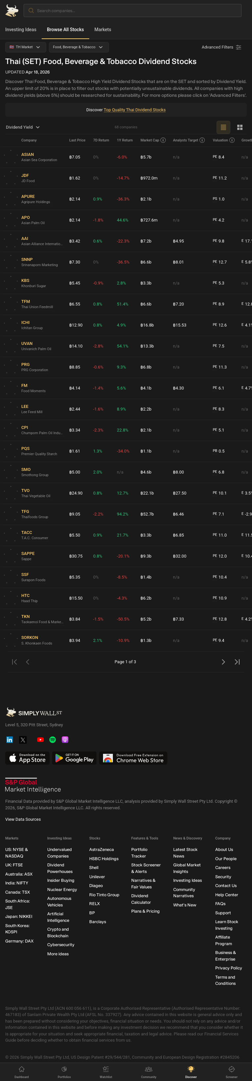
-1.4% (98, 388)
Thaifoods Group (34, 517)
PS (215, 199)
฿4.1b (145, 388)
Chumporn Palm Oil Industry (42, 433)
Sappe (26, 559)
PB (215, 451)
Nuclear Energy (62, 889)
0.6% (97, 241)
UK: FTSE (14, 864)
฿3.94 (74, 640)
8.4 (218, 157)
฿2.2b (145, 409)
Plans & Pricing (145, 911)
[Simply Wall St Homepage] (11, 10)
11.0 (220, 535)
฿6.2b (145, 598)
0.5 (218, 451)
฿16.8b (147, 325)
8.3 (218, 409)
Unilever (97, 876)
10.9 (220, 598)
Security (223, 876)
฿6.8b (145, 367)
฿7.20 (178, 304)
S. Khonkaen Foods (36, 643)
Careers (222, 867)
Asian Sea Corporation (39, 160)
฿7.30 (74, 262)
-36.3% (123, 199)
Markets (102, 29)
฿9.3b (145, 556)
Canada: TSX (17, 891)
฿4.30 (178, 388)
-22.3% (123, 241)
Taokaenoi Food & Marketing (42, 622)
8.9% (121, 409)
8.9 (218, 304)
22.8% (122, 430)
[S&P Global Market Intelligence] (33, 785)
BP (92, 912)
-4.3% (122, 598)
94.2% (122, 514)
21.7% (122, 535)
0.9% (97, 199)
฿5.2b (145, 619)
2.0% (97, 472)
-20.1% (123, 556)
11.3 (220, 367)
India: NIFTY (16, 882)
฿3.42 (74, 241)
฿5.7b (145, 157)
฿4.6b (145, 472)
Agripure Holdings (35, 202)
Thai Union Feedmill (37, 307)
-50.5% (123, 619)
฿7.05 (74, 157)
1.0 (218, 199)
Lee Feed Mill (32, 412)
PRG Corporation (34, 370)
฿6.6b (145, 262)
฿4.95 (178, 241)
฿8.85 (74, 367)
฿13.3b (147, 346)
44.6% (122, 220)
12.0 (220, 556)
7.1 (218, 514)
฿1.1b (145, 451)
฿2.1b (145, 199)
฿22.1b (147, 493)
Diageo (96, 885)
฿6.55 (74, 304)
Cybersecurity (60, 944)
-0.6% (98, 367)
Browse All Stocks (65, 29)
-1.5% (98, 619)
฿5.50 (74, 535)
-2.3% (98, 430)
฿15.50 (76, 598)
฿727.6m (149, 220)
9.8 (218, 241)
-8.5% (122, 577)
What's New (184, 904)
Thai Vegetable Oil (36, 496)
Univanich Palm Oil (36, 349)
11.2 (220, 178)
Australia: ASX (18, 873)
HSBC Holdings (103, 858)
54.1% (122, 346)
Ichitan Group (32, 328)
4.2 (218, 220)
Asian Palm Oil (33, 223)
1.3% (97, 451)
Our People (226, 858)
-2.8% (98, 346)
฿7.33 (178, 619)
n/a (176, 157)
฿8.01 (178, 262)
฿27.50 (179, 493)
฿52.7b (147, 514)
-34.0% (123, 451)
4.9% (121, 325)
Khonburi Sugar (33, 286)
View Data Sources (23, 819)
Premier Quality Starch (39, 454)
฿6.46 (178, 514)
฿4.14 (74, 388)
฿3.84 (74, 619)
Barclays (97, 921)
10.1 (220, 493)
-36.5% (123, 262)
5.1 (218, 430)
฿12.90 (76, 325)
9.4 (218, 641)
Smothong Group (35, 475)
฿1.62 (74, 178)
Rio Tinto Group (104, 894)
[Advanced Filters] (222, 47)
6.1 (218, 388)
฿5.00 (74, 472)
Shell (93, 867)
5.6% (121, 388)
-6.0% (122, 157)
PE (215, 157)
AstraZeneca (101, 849)
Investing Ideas (20, 29)
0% (96, 157)
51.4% (122, 304)
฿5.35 (74, 577)
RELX (94, 903)
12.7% (122, 493)
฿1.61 (74, 451)
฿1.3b (145, 640)
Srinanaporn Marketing (39, 265)
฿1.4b (145, 577)
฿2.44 (74, 409)
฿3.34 (74, 430)
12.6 (220, 325)
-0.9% (98, 283)
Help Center (226, 894)
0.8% (97, 304)
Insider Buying (60, 880)
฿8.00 (178, 472)
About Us (224, 849)
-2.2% (98, 514)
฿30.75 (76, 556)
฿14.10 (76, 346)
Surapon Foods (33, 580)
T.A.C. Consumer (34, 538)
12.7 (220, 262)
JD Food (28, 181)
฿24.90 (76, 493)
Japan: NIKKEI (18, 916)
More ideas (58, 953)
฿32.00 (179, 556)
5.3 (218, 283)
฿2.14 (74, 199)
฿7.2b (145, 241)
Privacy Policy (228, 967)
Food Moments (33, 391)
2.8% (121, 283)
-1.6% (98, 409)
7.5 (218, 346)
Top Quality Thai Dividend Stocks (135, 109)
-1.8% (98, 220)
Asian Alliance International (42, 244)
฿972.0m (149, 178)
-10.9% (123, 640)
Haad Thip (29, 601)
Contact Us (226, 885)
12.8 (220, 619)
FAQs (220, 903)
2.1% (97, 640)
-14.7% (123, 178)
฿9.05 (74, 514)
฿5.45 (74, 283)
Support (223, 912)
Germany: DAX (19, 940)
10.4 (220, 577)
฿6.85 (178, 535)
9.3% (121, 367)
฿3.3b (145, 283)
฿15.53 (179, 325)
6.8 (218, 472)
